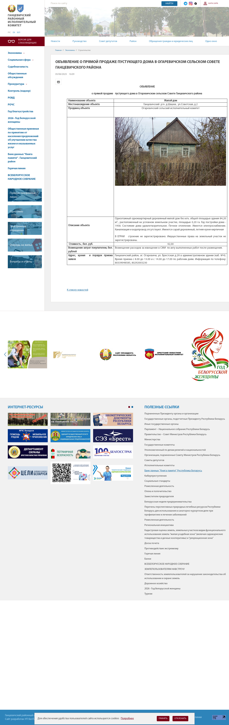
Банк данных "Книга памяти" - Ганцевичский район (22, 158)
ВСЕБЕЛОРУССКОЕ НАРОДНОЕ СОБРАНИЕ (22, 177)
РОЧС (11, 104)
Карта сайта (213, 3)
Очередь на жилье (21, 245)
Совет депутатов (108, 41)
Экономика (16, 53)
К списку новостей (77, 290)
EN (14, 33)
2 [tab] (132, 407)
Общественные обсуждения (17, 75)
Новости (55, 41)
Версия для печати (58, 82)
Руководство (80, 41)
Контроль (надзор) (19, 91)
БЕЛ (18, 33)
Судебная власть (18, 66)
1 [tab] (129, 407)
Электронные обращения (18, 228)
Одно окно (211, 41)
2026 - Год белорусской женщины (22, 120)
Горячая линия (16, 168)
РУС (9, 33)
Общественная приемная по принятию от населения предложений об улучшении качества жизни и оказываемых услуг (23, 138)
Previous (6, 354)
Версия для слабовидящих (27, 41)
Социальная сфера (21, 60)
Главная (58, 50)
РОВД (11, 98)
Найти (169, 3)
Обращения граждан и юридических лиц (171, 41)
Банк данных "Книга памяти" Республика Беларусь (173, 470)
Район (133, 41)
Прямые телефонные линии (23, 195)
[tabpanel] (70, 450)
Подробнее (127, 718)
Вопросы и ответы (21, 261)
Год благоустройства (20, 111)
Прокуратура (17, 84)
